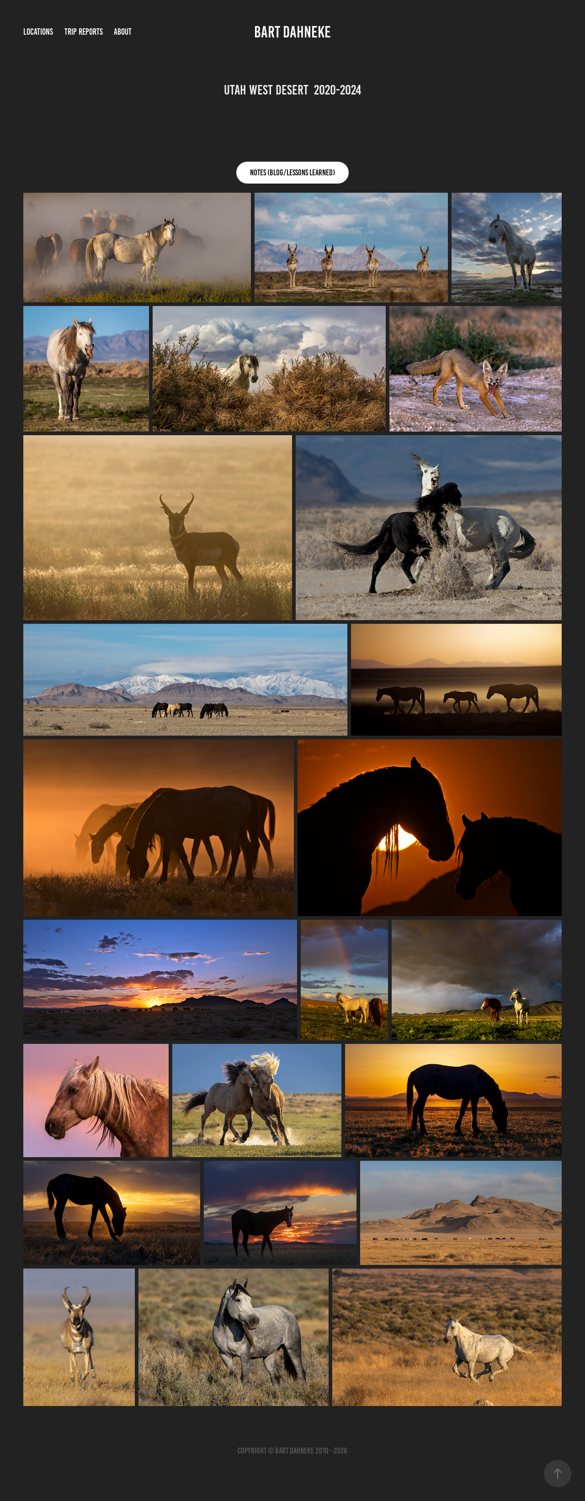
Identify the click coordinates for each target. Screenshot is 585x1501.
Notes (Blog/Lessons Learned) (292, 172)
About (123, 32)
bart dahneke (292, 32)
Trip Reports (83, 32)
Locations (38, 32)
